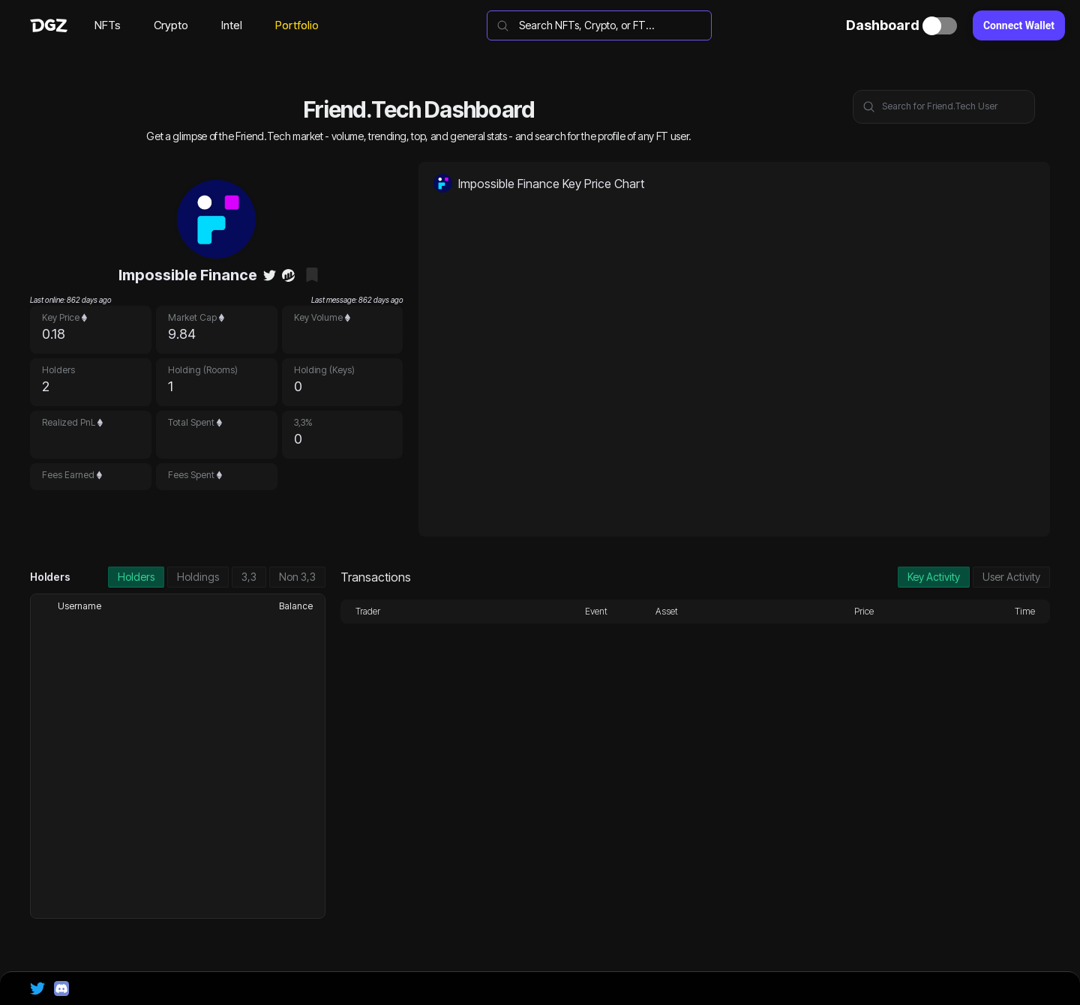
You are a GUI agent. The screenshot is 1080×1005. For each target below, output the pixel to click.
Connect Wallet (1018, 25)
